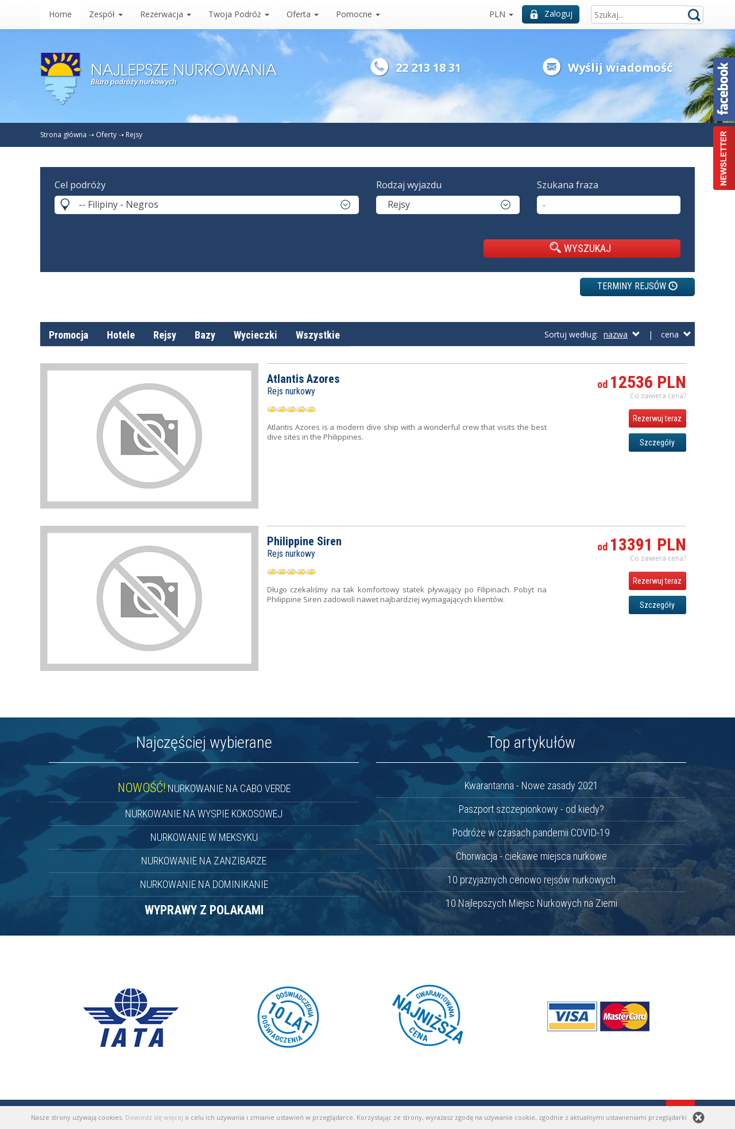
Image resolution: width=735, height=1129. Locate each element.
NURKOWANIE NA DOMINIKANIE (204, 884)
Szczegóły (657, 442)
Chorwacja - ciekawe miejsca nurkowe (531, 856)
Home (60, 14)
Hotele (121, 335)
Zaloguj (551, 13)
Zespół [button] (106, 14)
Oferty (106, 134)
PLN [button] (501, 14)
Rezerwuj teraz (657, 418)
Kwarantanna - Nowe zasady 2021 (531, 785)
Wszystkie (318, 335)
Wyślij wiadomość (620, 67)
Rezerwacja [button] (165, 14)
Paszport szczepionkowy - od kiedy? (531, 809)
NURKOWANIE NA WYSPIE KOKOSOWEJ (204, 814)
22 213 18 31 (428, 67)
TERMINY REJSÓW (637, 286)
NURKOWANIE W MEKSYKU (204, 837)
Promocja (68, 335)
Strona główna (63, 134)
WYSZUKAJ (580, 248)
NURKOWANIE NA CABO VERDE (204, 788)
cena (676, 334)
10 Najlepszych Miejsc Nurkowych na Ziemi (531, 903)
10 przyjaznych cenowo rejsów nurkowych (531, 880)
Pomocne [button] (358, 14)
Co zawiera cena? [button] (658, 396)
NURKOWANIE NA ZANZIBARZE (203, 861)
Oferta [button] (303, 14)
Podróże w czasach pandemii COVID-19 (531, 833)
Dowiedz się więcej (154, 1117)
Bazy (205, 335)
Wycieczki (255, 335)
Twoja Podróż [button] (238, 14)
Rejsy (134, 134)
